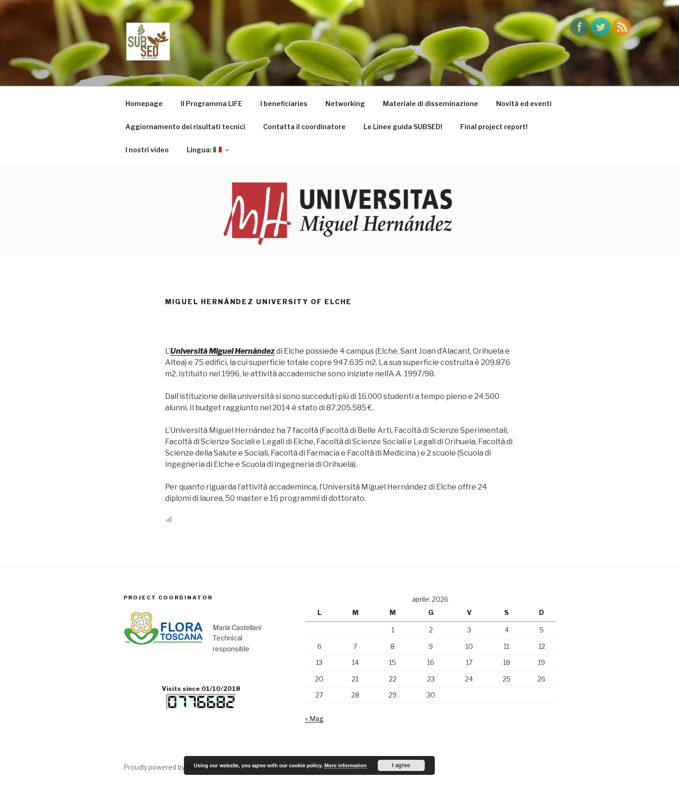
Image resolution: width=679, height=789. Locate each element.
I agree (401, 765)
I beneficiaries (283, 104)
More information (345, 765)
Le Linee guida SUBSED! (403, 127)
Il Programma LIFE (211, 104)
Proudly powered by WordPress (173, 767)
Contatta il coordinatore (304, 127)
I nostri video (147, 150)
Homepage (144, 104)
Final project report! (494, 127)
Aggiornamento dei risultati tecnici (185, 127)
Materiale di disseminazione (430, 104)
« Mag (314, 718)
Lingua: (209, 150)
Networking (345, 104)
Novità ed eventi (524, 104)
